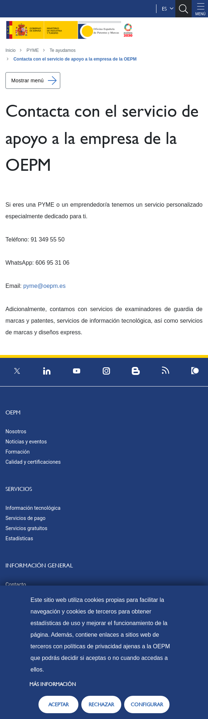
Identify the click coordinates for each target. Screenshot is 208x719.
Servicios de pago (25, 518)
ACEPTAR (58, 704)
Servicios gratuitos (26, 528)
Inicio (10, 50)
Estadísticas (19, 538)
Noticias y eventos (26, 442)
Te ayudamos (63, 50)
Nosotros (15, 431)
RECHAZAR (101, 704)
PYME (32, 50)
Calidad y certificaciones (33, 462)
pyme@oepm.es (44, 286)
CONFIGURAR (147, 704)
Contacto (15, 584)
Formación (17, 452)
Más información (52, 684)
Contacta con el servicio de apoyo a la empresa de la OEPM (74, 59)
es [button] (168, 8)
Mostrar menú (27, 80)
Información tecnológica (33, 508)
